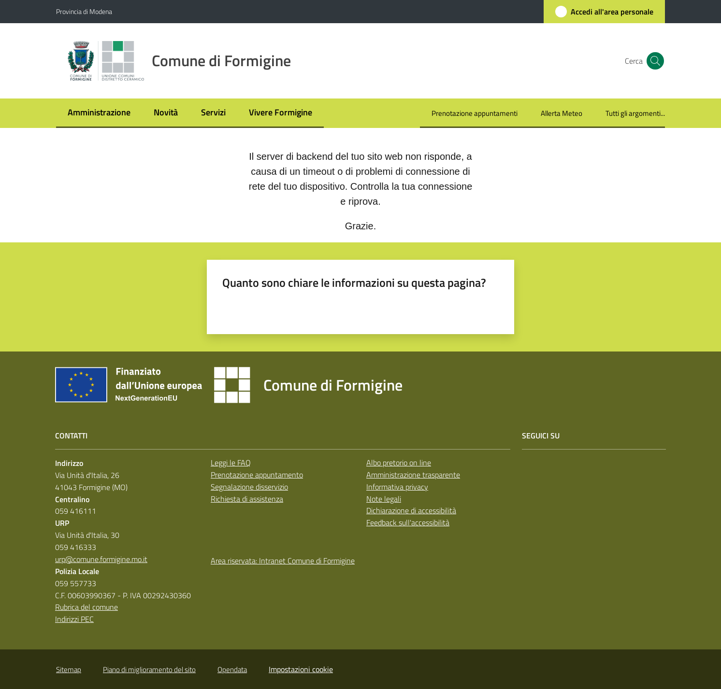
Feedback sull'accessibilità (407, 522)
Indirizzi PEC (74, 619)
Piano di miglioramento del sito (149, 669)
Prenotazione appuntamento (257, 474)
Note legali (383, 499)
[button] (653, 60)
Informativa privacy (397, 486)
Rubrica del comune (86, 607)
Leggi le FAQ (231, 462)
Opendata (232, 669)
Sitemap (68, 669)
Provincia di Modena (84, 11)
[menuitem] (99, 113)
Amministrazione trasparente (413, 474)
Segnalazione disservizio (249, 486)
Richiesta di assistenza (247, 499)
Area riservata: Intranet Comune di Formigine (283, 560)
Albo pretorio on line (398, 462)
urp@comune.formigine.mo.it (101, 559)
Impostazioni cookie (301, 669)
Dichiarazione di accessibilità (411, 510)
